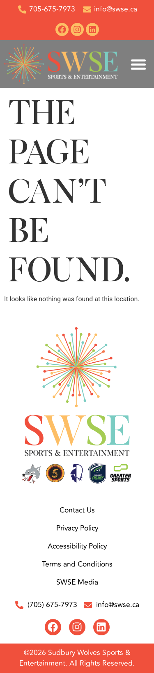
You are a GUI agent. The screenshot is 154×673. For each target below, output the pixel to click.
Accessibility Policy (77, 546)
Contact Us (77, 510)
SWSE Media (77, 582)
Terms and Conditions (77, 564)
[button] (138, 64)
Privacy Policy (77, 528)
